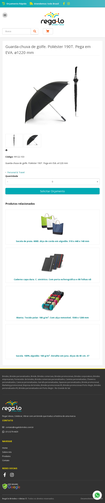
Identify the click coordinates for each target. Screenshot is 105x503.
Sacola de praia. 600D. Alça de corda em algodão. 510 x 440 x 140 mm (52, 241)
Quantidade (11, 176)
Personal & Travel (16, 172)
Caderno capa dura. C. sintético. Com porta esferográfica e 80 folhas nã (52, 279)
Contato (5, 460)
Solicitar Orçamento (52, 191)
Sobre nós (7, 452)
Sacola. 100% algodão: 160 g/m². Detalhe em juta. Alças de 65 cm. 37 (52, 355)
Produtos (6, 456)
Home (5, 448)
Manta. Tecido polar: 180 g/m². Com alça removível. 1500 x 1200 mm (52, 317)
